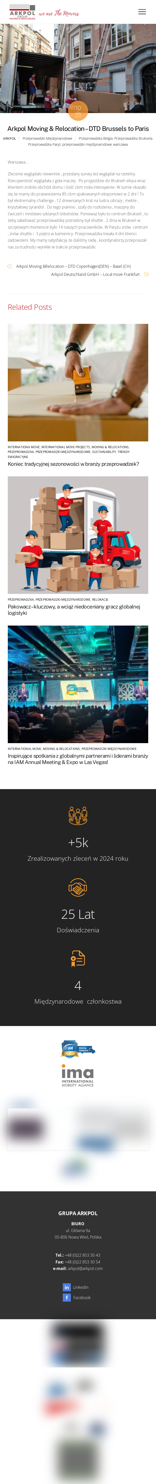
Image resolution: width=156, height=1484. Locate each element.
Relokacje (100, 599)
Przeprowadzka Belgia (96, 138)
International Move (24, 749)
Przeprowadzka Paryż (44, 144)
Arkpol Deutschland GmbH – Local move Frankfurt (95, 274)
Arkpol (9, 138)
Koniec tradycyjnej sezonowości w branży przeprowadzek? (73, 464)
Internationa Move (24, 447)
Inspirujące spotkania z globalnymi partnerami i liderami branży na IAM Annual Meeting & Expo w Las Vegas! (78, 759)
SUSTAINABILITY (104, 452)
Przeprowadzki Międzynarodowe (47, 138)
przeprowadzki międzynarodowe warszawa (95, 144)
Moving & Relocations (110, 447)
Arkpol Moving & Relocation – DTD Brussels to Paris (78, 128)
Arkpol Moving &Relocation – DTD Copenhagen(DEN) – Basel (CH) (73, 266)
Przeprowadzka (21, 452)
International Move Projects (65, 447)
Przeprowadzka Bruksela (133, 138)
